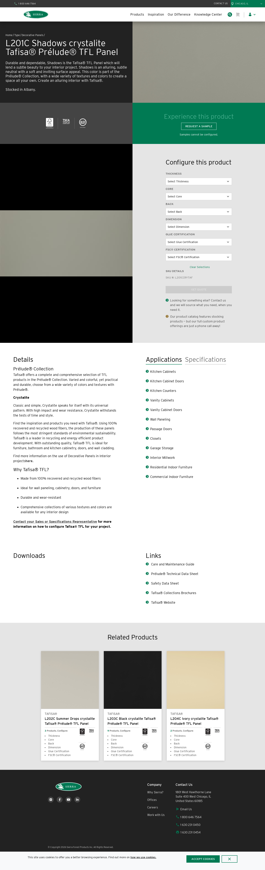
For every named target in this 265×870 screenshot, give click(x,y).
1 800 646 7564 (189, 817)
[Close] (229, 859)
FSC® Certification (180, 249)
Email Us (184, 809)
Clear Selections (200, 267)
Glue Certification (180, 234)
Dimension (174, 219)
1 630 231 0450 (188, 825)
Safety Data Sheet (164, 583)
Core (169, 189)
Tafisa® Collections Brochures (173, 593)
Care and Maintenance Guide (172, 564)
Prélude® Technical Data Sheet (174, 574)
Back (170, 204)
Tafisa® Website (162, 602)
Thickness (174, 173)
